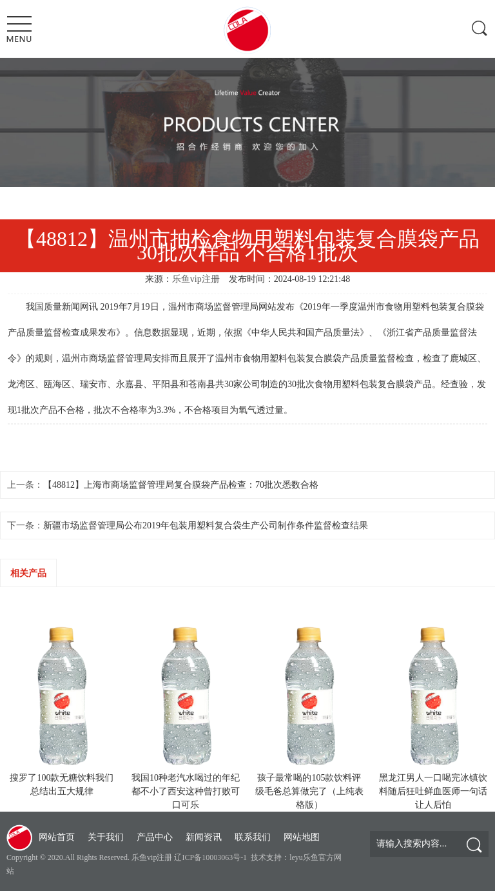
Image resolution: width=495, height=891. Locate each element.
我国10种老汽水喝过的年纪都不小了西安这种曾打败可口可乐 (185, 791)
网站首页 (57, 837)
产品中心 (155, 837)
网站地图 (302, 837)
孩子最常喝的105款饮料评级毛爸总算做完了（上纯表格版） (309, 791)
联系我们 (253, 837)
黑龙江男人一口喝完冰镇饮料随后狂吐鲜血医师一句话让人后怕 (433, 791)
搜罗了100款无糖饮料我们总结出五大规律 (61, 784)
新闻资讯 (204, 837)
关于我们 (106, 837)
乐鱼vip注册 (196, 279)
